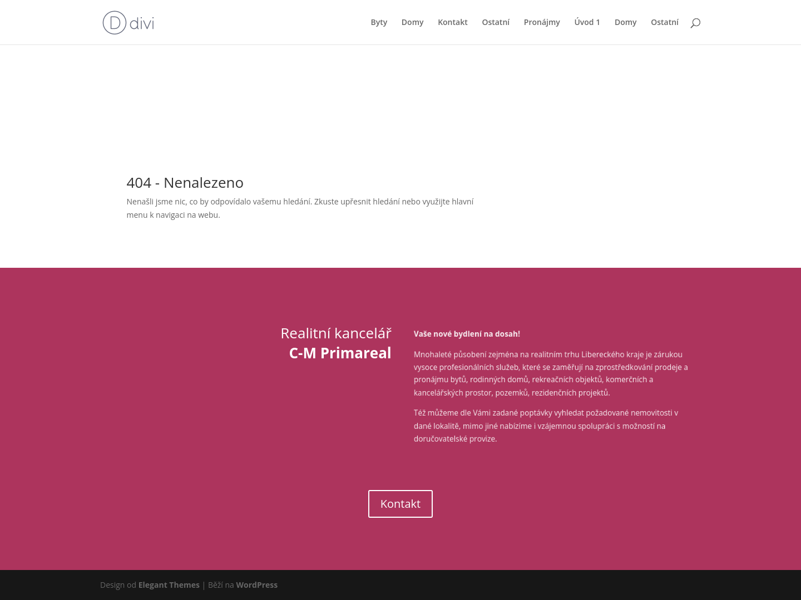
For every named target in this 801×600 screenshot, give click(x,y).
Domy (413, 22)
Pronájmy (542, 22)
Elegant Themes (169, 584)
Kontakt (453, 22)
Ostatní (496, 22)
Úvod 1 (587, 22)
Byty (378, 22)
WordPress (257, 584)
